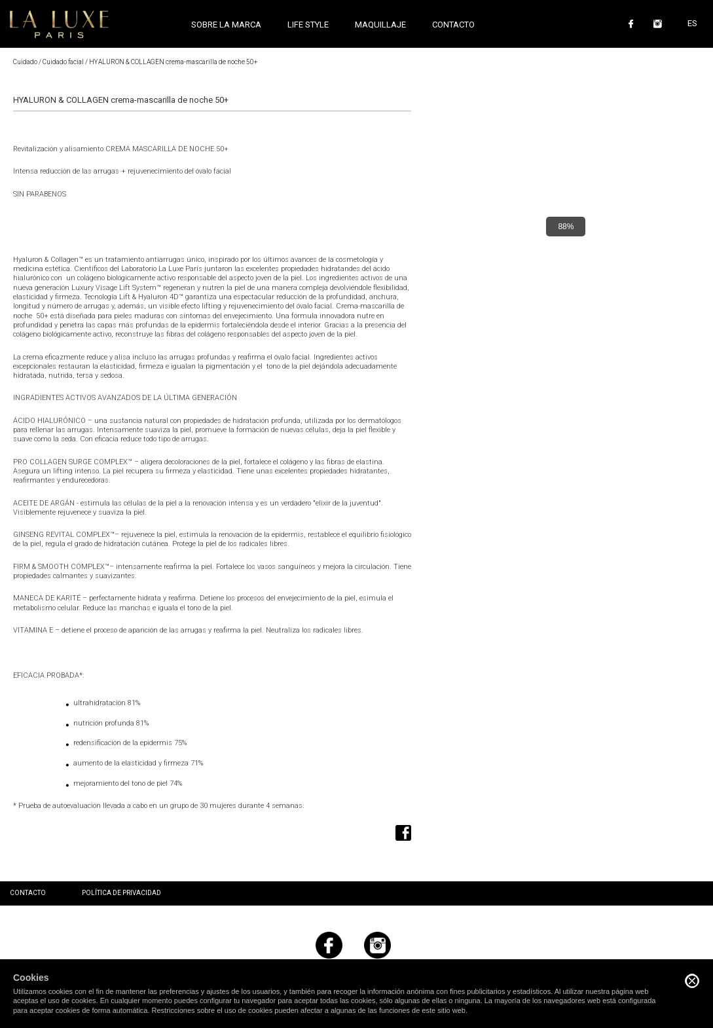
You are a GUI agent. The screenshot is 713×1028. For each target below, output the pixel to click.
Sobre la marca (226, 24)
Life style (308, 24)
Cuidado (25, 61)
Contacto (453, 24)
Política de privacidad (121, 892)
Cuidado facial (63, 61)
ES (692, 23)
